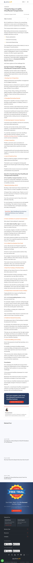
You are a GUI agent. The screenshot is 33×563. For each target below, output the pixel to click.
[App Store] (17, 544)
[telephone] (2, 560)
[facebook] (8, 554)
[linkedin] (15, 554)
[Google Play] (8, 544)
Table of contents (8, 18)
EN (24, 2)
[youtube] (24, 554)
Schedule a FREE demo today (16, 401)
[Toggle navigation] (28, 2)
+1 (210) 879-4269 (8, 525)
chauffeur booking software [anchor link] (11, 136)
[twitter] (11, 554)
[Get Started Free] (16, 511)
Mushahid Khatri (8, 412)
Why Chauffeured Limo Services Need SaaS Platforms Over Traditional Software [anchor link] (15, 213)
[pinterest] (18, 554)
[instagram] (21, 554)
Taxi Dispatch (6, 6)
